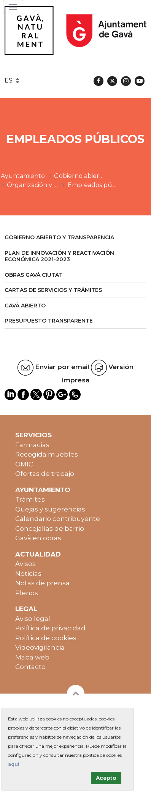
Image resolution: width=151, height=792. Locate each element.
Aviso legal (32, 618)
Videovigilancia (40, 647)
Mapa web (32, 657)
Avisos (25, 563)
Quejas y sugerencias (50, 509)
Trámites (30, 499)
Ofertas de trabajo (44, 473)
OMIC (24, 464)
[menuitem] (75, 238)
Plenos (26, 593)
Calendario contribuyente (57, 518)
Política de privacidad (50, 628)
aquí (13, 764)
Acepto (106, 778)
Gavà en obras (38, 538)
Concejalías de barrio (49, 528)
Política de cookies (45, 638)
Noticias (28, 573)
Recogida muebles (46, 454)
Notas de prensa (42, 583)
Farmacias (32, 445)
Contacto (30, 666)
